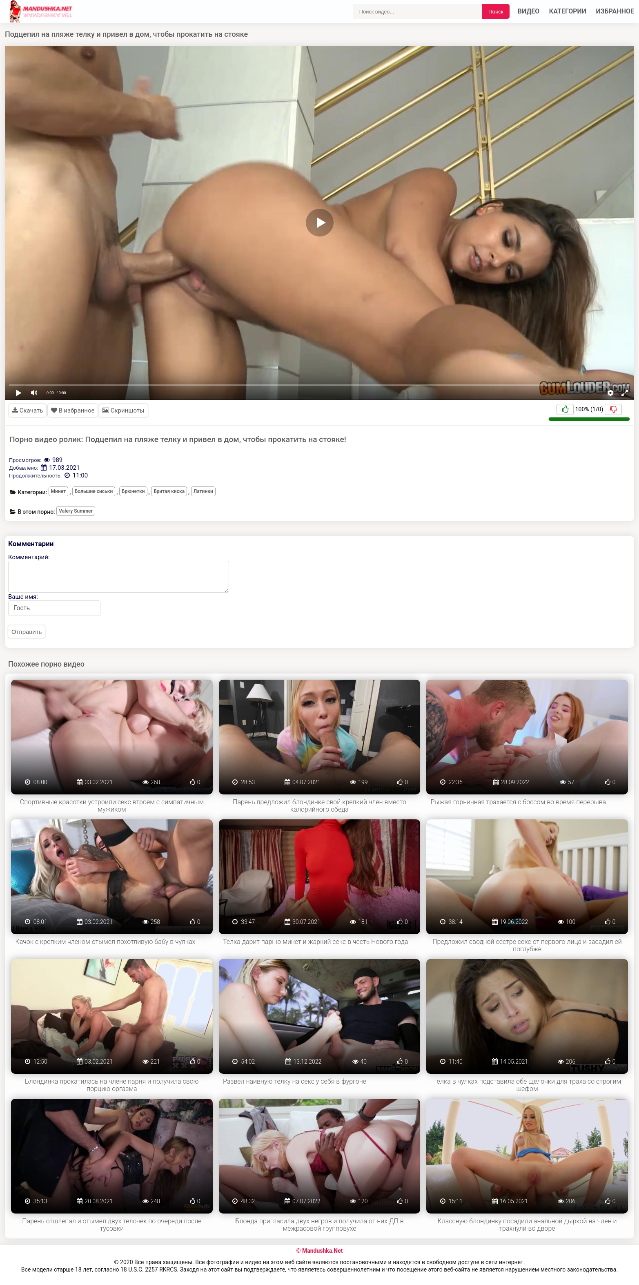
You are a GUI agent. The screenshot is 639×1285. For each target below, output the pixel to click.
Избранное (615, 11)
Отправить (26, 631)
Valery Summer (76, 511)
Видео (529, 11)
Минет (58, 491)
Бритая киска (169, 491)
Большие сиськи (94, 491)
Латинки (203, 491)
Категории (567, 11)
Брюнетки (133, 491)
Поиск (495, 12)
